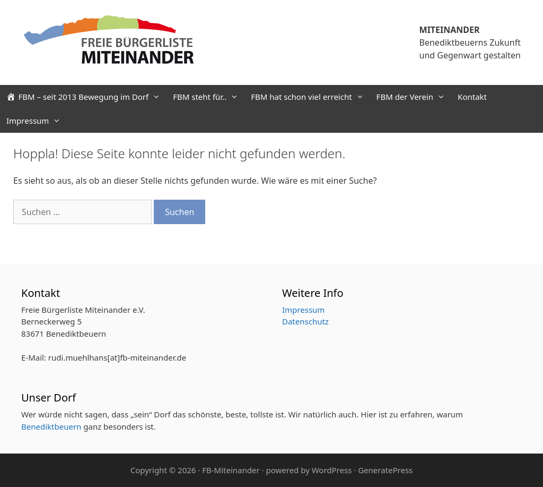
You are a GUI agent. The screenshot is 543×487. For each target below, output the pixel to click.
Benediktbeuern (51, 426)
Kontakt (472, 96)
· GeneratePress (383, 470)
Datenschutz (305, 321)
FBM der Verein (413, 97)
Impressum (36, 121)
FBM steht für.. (208, 97)
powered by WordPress (309, 470)
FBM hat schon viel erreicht (310, 97)
